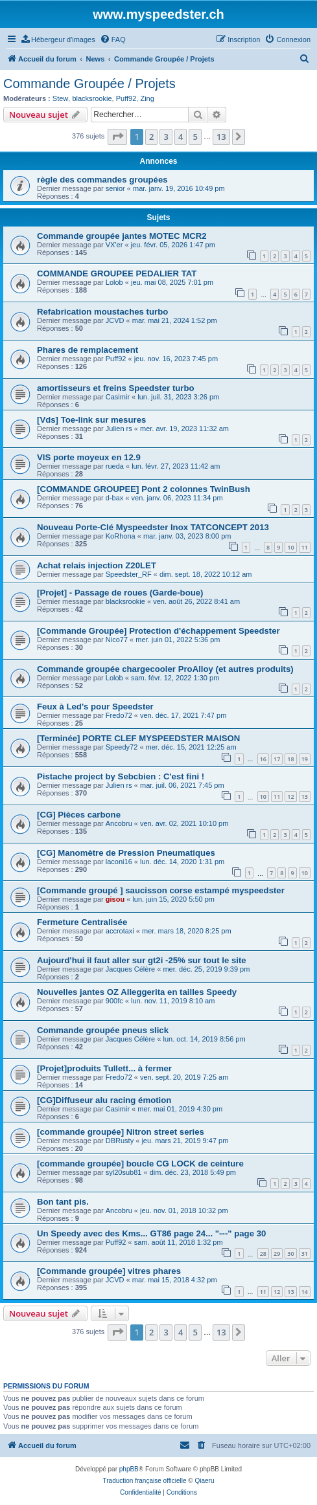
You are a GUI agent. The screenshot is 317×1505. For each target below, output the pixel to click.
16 (263, 759)
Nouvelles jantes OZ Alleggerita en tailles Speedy (137, 992)
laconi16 (119, 861)
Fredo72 (119, 715)
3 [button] (165, 136)
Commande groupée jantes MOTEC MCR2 (122, 236)
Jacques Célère (130, 969)
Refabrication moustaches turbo (102, 312)
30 (290, 1253)
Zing (147, 98)
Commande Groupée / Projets (89, 83)
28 (263, 1253)
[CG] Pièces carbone (79, 814)
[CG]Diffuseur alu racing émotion (104, 1100)
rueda (115, 466)
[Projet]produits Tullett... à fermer (104, 1068)
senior (115, 188)
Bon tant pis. (63, 1202)
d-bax (115, 498)
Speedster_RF (129, 574)
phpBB (129, 1469)
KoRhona (120, 536)
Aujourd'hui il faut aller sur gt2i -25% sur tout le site (141, 960)
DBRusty (120, 1140)
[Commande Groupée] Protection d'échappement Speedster (158, 631)
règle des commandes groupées (102, 179)
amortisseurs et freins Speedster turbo (115, 388)
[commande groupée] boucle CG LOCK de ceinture (140, 1163)
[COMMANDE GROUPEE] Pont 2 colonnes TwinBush (143, 489)
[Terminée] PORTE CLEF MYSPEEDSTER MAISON (138, 738)
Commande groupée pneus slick (103, 1030)
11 (304, 547)
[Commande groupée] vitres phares (109, 1271)
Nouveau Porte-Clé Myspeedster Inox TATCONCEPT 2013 (153, 527)
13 (304, 796)
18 (290, 759)
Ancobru (119, 823)
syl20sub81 (124, 1172)
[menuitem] (58, 39)
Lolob (114, 282)
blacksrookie (92, 98)
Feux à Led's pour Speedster (95, 706)
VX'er (114, 245)
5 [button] (195, 136)
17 (277, 759)
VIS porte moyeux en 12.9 (89, 457)
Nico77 (117, 639)
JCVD (115, 320)
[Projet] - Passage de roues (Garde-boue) (120, 592)
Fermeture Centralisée (82, 922)
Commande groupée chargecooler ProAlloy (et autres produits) (165, 669)
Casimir (118, 397)
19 (304, 759)
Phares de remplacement (87, 350)
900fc (114, 1001)
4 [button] (180, 136)
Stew (60, 98)
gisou (115, 899)
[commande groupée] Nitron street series (120, 1132)
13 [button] (221, 136)
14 (304, 1292)
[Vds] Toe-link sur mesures (91, 420)
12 (290, 796)
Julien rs (119, 428)
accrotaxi (120, 931)
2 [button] (151, 136)
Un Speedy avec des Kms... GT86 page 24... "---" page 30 (151, 1233)
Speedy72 (122, 747)
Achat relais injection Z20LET (96, 565)
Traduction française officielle (145, 1480)
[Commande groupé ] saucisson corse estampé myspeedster (161, 890)
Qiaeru (204, 1480)
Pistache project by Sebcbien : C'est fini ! (120, 776)
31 (304, 1253)
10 (290, 547)
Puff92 (126, 98)
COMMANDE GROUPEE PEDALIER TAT (116, 273)
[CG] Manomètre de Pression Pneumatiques (126, 853)
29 (277, 1253)
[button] (117, 136)
